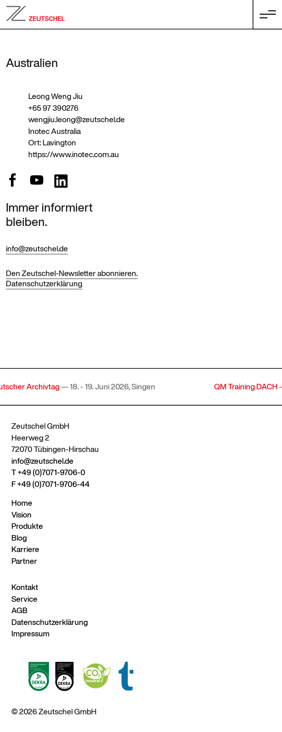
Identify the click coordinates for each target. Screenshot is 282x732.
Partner (24, 561)
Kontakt (24, 587)
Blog (19, 538)
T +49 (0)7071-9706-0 (48, 472)
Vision (21, 514)
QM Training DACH (249, 386)
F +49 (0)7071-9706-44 (50, 484)
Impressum (30, 633)
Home (21, 503)
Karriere (25, 549)
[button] (16, 716)
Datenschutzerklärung (44, 283)
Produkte (27, 526)
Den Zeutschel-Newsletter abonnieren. (72, 273)
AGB (19, 610)
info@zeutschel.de (37, 248)
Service (24, 599)
